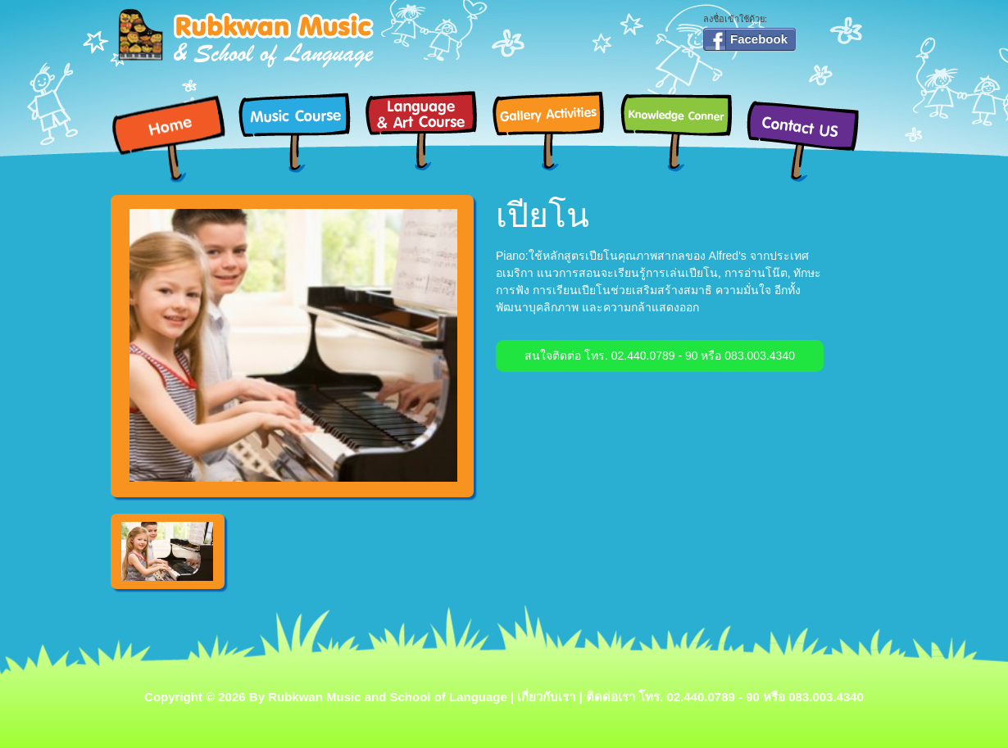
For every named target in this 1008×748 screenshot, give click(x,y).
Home (174, 139)
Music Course (301, 130)
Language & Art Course (428, 130)
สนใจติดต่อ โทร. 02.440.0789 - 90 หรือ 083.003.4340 (659, 355)
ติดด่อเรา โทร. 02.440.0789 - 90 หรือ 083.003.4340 (725, 697)
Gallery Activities (555, 130)
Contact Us (809, 139)
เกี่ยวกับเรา (546, 697)
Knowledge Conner (682, 130)
